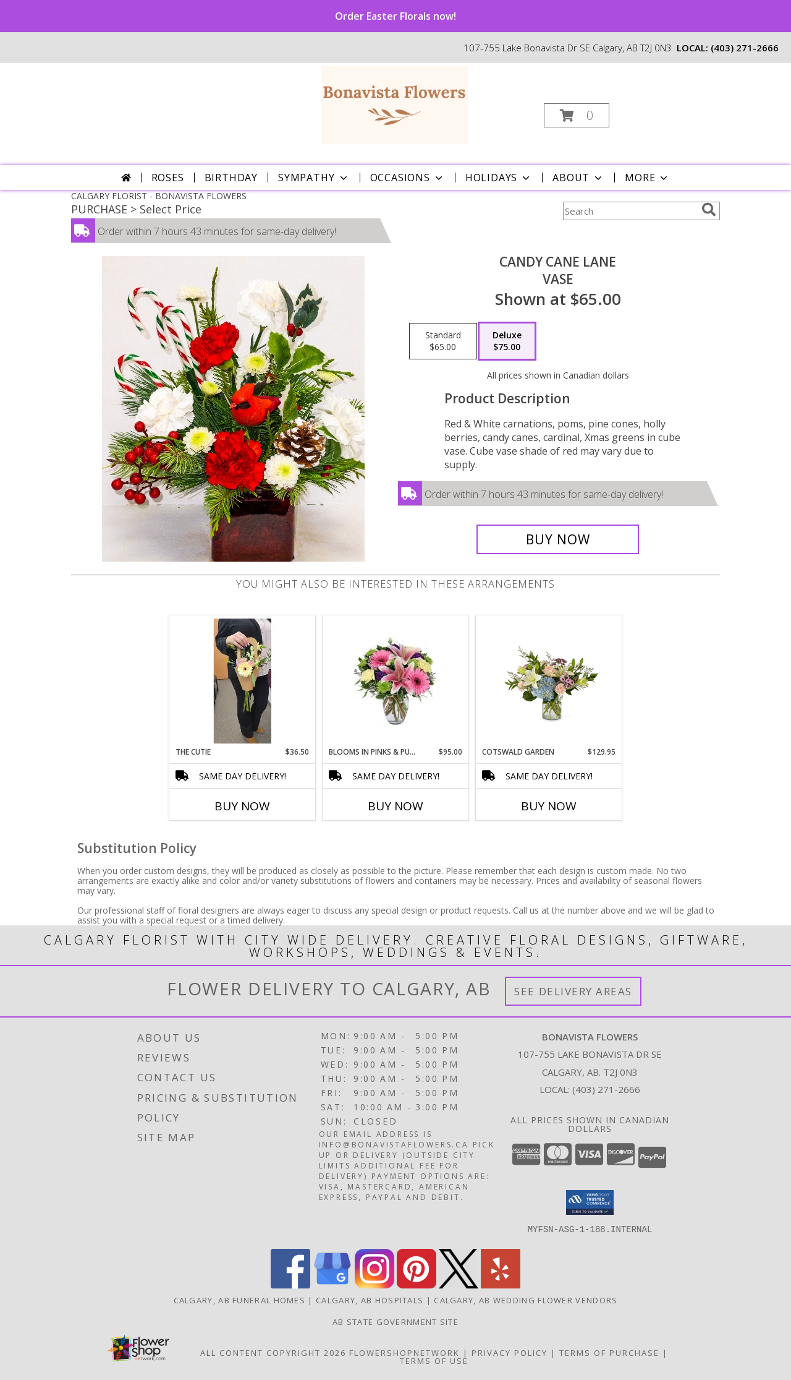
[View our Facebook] (290, 1285)
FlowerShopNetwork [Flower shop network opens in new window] (404, 1352)
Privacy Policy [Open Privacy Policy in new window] (510, 1352)
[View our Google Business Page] (332, 1285)
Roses (167, 177)
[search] (708, 209)
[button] (576, 115)
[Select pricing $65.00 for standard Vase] (443, 341)
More (647, 177)
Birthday (231, 177)
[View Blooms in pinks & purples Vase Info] (395, 681)
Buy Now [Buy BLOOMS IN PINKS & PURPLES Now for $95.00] (395, 806)
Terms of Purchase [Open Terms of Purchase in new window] (609, 1352)
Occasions (407, 177)
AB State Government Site (395, 1321)
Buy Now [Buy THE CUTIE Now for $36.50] (242, 806)
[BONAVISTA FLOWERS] (394, 104)
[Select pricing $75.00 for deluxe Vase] (507, 341)
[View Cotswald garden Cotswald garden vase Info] (549, 681)
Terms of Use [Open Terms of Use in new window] (434, 1360)
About (578, 177)
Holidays (498, 177)
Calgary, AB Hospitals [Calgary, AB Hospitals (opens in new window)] (369, 1300)
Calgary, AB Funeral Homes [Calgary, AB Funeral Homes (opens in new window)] (240, 1300)
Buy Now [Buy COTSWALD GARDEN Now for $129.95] (549, 806)
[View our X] (458, 1285)
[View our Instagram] (374, 1285)
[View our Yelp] (500, 1285)
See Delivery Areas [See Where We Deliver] (573, 991)
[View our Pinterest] (416, 1285)
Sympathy (313, 177)
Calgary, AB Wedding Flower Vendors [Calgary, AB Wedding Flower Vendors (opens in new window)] (525, 1300)
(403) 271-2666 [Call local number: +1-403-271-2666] (745, 47)
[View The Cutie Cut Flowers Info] (242, 681)
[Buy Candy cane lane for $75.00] (557, 539)
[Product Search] (630, 211)
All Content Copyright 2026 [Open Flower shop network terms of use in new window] (273, 1352)
